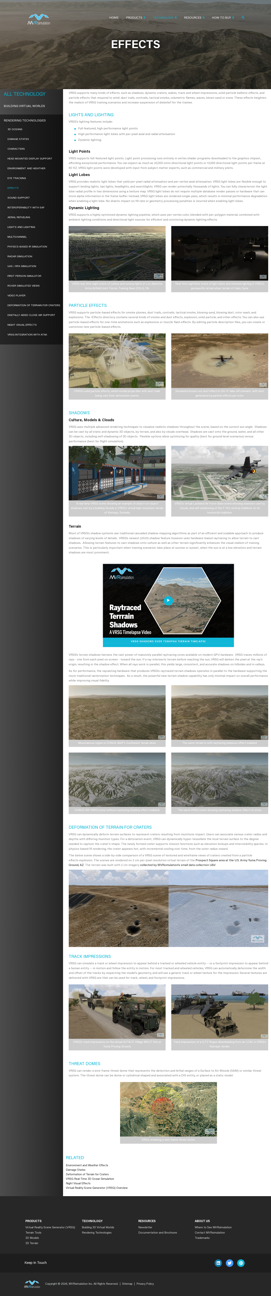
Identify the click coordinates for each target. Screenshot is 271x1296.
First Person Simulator (24, 276)
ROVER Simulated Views (24, 286)
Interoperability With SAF (26, 207)
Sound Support (19, 198)
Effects (13, 188)
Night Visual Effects (78, 1183)
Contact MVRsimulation (210, 1233)
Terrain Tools (33, 1233)
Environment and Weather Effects (87, 1165)
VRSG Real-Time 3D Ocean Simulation (90, 1179)
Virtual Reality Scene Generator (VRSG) (50, 1227)
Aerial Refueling (19, 217)
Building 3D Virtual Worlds (98, 1227)
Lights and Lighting (21, 227)
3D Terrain (31, 1243)
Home (114, 17)
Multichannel (17, 237)
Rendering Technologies (25, 120)
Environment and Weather (26, 168)
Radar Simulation (20, 256)
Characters (16, 149)
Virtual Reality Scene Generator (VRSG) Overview (97, 1188)
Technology (165, 18)
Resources (194, 18)
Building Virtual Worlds (24, 106)
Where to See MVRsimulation (213, 1227)
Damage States (75, 1170)
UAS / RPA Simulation (22, 266)
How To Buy (223, 18)
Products (135, 18)
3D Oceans (15, 129)
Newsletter (145, 1227)
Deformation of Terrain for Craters (87, 1174)
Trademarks (202, 1238)
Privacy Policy (145, 1284)
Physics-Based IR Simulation (27, 247)
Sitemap (127, 1284)
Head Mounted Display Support (30, 159)
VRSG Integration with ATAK (27, 335)
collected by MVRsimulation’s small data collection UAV (177, 865)
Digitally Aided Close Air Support (31, 315)
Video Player (16, 295)
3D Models (32, 1238)
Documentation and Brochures (157, 1233)
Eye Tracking (17, 178)
